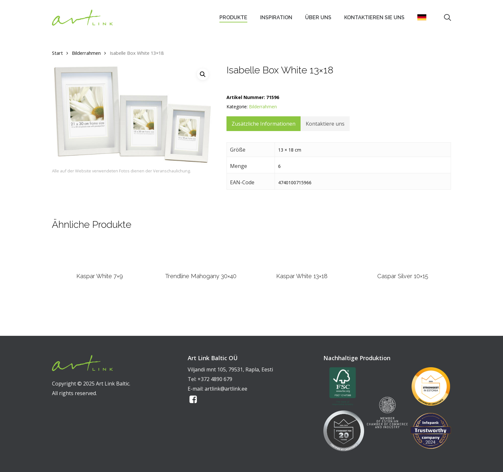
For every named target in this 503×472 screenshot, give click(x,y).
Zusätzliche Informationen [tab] (263, 123)
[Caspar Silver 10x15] (403, 269)
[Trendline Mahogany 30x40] (200, 269)
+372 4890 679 (215, 379)
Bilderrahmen (86, 53)
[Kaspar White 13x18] (301, 269)
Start (57, 53)
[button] (203, 74)
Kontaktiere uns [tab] (325, 123)
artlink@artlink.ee (226, 388)
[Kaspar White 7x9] (99, 269)
